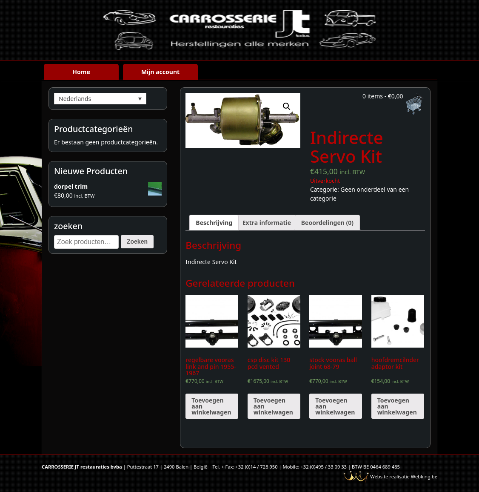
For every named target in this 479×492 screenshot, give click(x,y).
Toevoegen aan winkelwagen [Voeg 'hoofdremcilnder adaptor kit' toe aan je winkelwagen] (397, 406)
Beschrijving (214, 223)
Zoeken (137, 241)
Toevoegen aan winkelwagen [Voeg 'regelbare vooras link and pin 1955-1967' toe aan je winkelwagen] (211, 406)
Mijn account (160, 72)
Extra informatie (266, 223)
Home (81, 72)
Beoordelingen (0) (327, 223)
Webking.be (424, 476)
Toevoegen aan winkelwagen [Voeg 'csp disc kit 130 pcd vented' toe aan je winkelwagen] (273, 406)
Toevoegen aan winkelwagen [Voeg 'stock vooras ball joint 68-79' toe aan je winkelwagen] (335, 406)
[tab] (214, 222)
